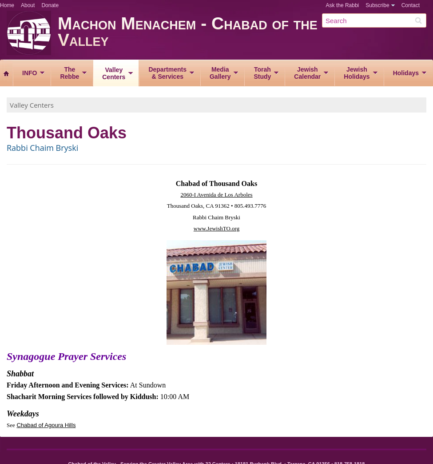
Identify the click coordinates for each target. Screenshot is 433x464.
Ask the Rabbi (342, 5)
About (28, 5)
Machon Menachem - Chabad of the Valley (245, 34)
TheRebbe (69, 73)
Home (7, 5)
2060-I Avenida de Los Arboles (216, 194)
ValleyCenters (113, 73)
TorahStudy (262, 73)
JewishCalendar (307, 73)
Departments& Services (167, 73)
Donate (50, 5)
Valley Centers (32, 105)
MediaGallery (220, 73)
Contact (410, 5)
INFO (29, 73)
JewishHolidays (356, 73)
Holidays (406, 73)
